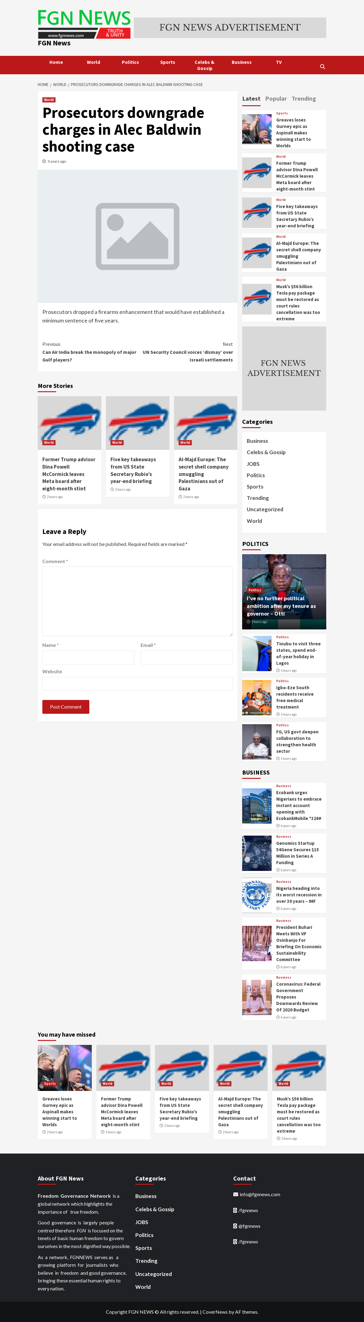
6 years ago (288, 826)
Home (56, 62)
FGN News (54, 43)
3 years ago (57, 161)
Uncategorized (265, 509)
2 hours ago (55, 497)
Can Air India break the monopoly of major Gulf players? (89, 351)
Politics (130, 62)
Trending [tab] (304, 98)
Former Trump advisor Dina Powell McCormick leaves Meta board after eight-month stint (68, 474)
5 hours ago (288, 670)
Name (50, 645)
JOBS (253, 464)
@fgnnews (249, 1225)
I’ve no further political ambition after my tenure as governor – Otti (281, 606)
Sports (167, 62)
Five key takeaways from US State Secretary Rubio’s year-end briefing (133, 470)
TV (279, 62)
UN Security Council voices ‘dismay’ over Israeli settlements (185, 351)
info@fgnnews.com (260, 1194)
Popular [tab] (276, 98)
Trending (258, 498)
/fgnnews (248, 1210)
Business (242, 62)
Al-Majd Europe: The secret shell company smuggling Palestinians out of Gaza (204, 474)
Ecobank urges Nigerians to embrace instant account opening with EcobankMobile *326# (299, 805)
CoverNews (215, 1312)
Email (148, 645)
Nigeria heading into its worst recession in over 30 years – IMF (299, 894)
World (93, 62)
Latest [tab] (251, 98)
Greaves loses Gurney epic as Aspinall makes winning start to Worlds (293, 133)
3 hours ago (259, 622)
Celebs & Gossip (205, 65)
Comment (55, 561)
